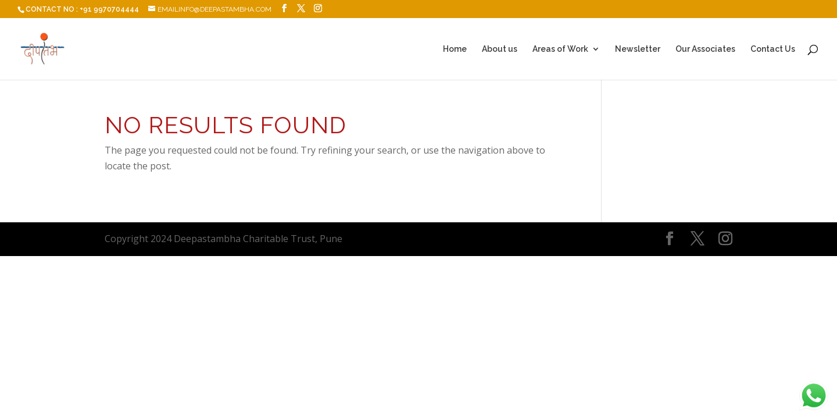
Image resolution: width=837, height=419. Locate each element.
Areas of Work (560, 49)
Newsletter (637, 49)
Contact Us (772, 49)
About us (499, 49)
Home (455, 49)
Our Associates (705, 49)
